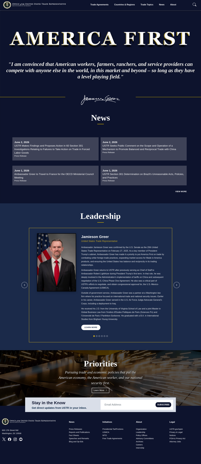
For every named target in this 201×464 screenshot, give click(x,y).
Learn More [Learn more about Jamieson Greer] (90, 327)
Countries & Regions (124, 5)
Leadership (140, 432)
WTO (104, 435)
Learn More (100, 390)
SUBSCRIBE (163, 405)
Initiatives (107, 422)
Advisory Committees (145, 438)
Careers (139, 445)
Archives (139, 442)
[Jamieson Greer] (94, 336)
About (173, 5)
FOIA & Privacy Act (177, 438)
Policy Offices (141, 435)
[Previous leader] (24, 285)
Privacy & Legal (176, 432)
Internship (140, 448)
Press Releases (75, 429)
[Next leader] (177, 285)
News (162, 5)
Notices (172, 435)
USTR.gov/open (176, 429)
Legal (172, 422)
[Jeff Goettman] (96, 336)
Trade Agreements (99, 5)
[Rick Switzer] (99, 336)
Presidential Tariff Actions (112, 429)
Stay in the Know (48, 402)
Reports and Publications (79, 432)
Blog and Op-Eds (76, 442)
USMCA (105, 432)
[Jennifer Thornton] (107, 336)
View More (181, 191)
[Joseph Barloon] (102, 336)
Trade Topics (147, 5)
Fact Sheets (74, 435)
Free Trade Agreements (112, 438)
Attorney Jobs (175, 442)
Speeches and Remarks (79, 438)
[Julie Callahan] (104, 336)
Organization (141, 429)
